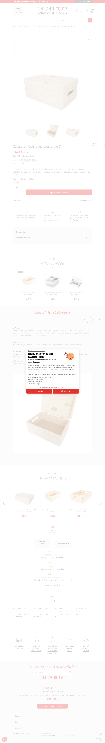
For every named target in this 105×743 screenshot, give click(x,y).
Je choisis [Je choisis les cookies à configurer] (39, 391)
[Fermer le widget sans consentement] (36, 351)
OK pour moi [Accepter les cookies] (65, 391)
